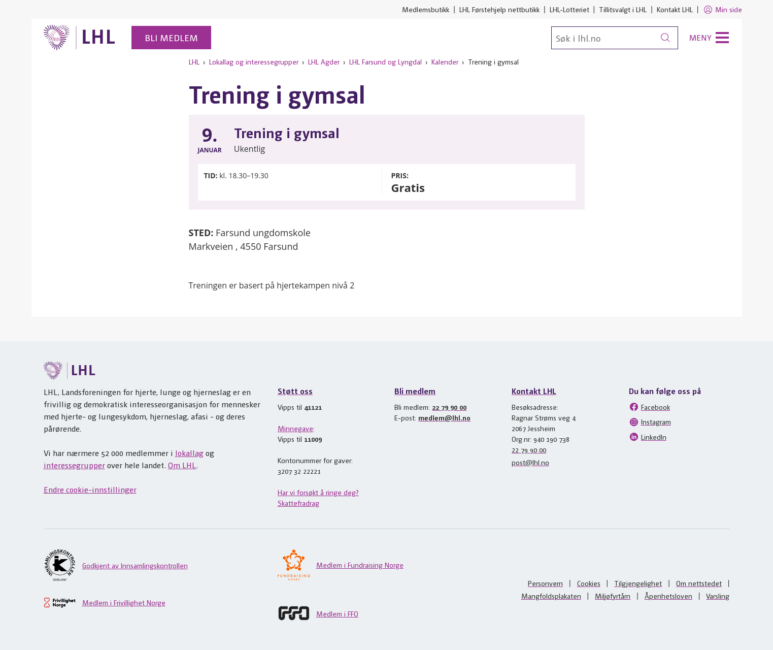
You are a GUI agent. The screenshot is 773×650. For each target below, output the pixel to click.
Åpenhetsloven (668, 595)
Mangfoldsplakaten (551, 595)
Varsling (717, 595)
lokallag (189, 452)
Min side (722, 10)
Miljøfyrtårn (612, 595)
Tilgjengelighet (638, 583)
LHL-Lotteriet (569, 9)
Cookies (588, 583)
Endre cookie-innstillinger (90, 489)
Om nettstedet (699, 583)
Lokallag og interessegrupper (253, 61)
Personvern (545, 583)
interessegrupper (74, 465)
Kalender (444, 61)
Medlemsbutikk (425, 9)
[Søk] (614, 37)
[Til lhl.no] (80, 37)
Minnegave (295, 428)
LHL (194, 61)
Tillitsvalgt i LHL (623, 9)
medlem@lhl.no (444, 417)
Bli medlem (171, 37)
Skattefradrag (298, 502)
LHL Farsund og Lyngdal (385, 61)
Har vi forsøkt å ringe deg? (318, 492)
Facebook (649, 407)
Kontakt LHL (675, 9)
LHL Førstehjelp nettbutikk (499, 9)
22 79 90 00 (449, 406)
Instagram (650, 422)
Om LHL (182, 465)
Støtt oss (295, 391)
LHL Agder (324, 61)
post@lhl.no (530, 462)
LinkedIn (647, 437)
